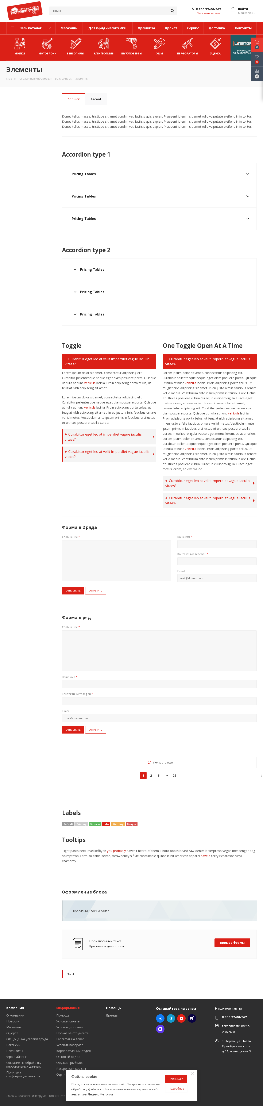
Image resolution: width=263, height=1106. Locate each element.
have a (205, 856)
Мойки (20, 45)
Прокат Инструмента (72, 1033)
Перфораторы (187, 45)
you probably (116, 851)
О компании (15, 1015)
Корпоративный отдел (73, 1051)
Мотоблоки (48, 45)
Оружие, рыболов (70, 1062)
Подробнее (176, 1088)
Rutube (192, 1018)
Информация (68, 1008)
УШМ (159, 45)
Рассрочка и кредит (71, 1068)
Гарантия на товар (70, 1039)
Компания (15, 1008)
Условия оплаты (68, 1021)
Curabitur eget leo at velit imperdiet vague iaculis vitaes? (107, 361)
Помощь (63, 1015)
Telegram (171, 1018)
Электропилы (103, 45)
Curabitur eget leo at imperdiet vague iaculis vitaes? (103, 437)
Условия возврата (69, 1045)
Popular (73, 99)
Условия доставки (69, 1027)
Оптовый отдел (68, 1057)
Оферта (12, 1033)
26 (174, 775)
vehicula (90, 383)
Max (160, 1029)
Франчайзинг (16, 1057)
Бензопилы (75, 45)
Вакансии (13, 1045)
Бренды (112, 1015)
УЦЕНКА (215, 45)
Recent (95, 99)
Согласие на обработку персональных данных (23, 1064)
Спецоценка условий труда (27, 1039)
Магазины (14, 1027)
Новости (12, 1021)
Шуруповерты (131, 45)
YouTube (181, 1018)
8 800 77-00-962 (208, 9)
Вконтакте (160, 1018)
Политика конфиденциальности (23, 1074)
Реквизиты (14, 1051)
